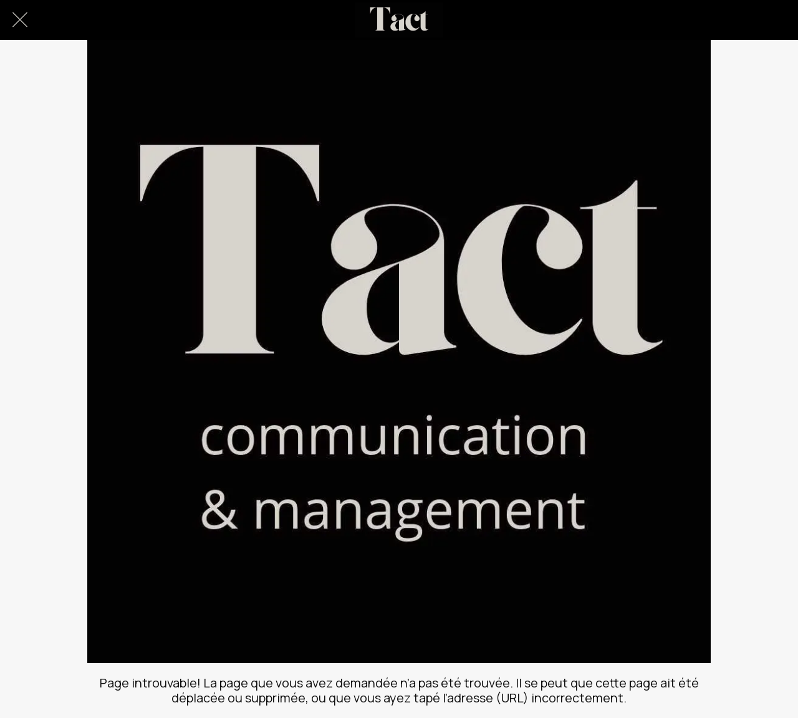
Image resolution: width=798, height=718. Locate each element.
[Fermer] (19, 19)
